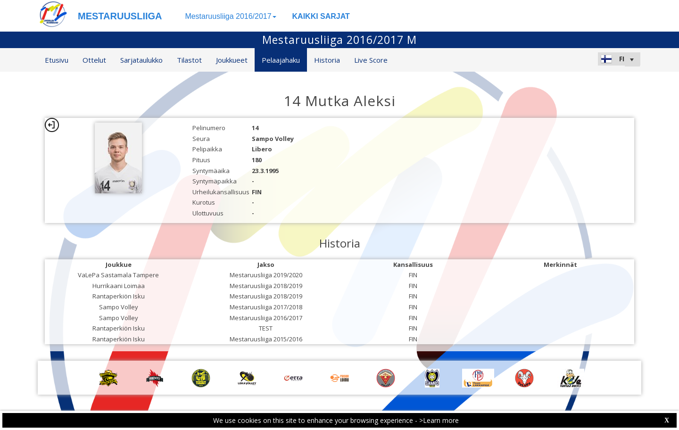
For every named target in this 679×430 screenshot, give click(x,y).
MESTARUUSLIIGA (120, 16)
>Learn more (439, 420)
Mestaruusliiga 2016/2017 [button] (230, 16)
